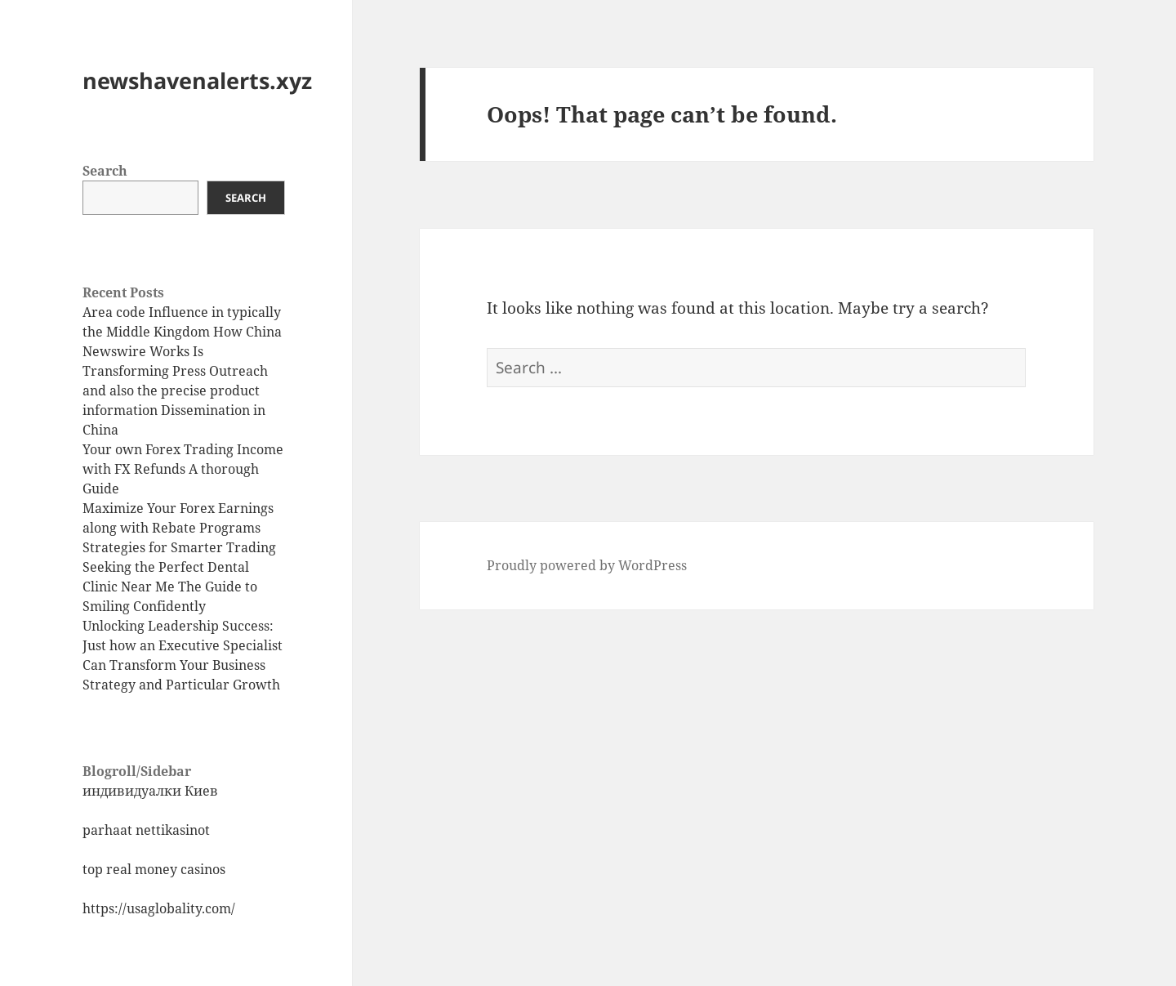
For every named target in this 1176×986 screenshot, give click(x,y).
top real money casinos (153, 869)
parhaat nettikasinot (146, 830)
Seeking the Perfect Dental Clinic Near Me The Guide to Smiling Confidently (169, 586)
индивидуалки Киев (150, 791)
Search (104, 171)
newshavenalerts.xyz (197, 80)
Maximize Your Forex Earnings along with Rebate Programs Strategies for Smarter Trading (179, 527)
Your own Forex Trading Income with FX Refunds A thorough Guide (182, 468)
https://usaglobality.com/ (158, 908)
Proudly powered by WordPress (587, 565)
